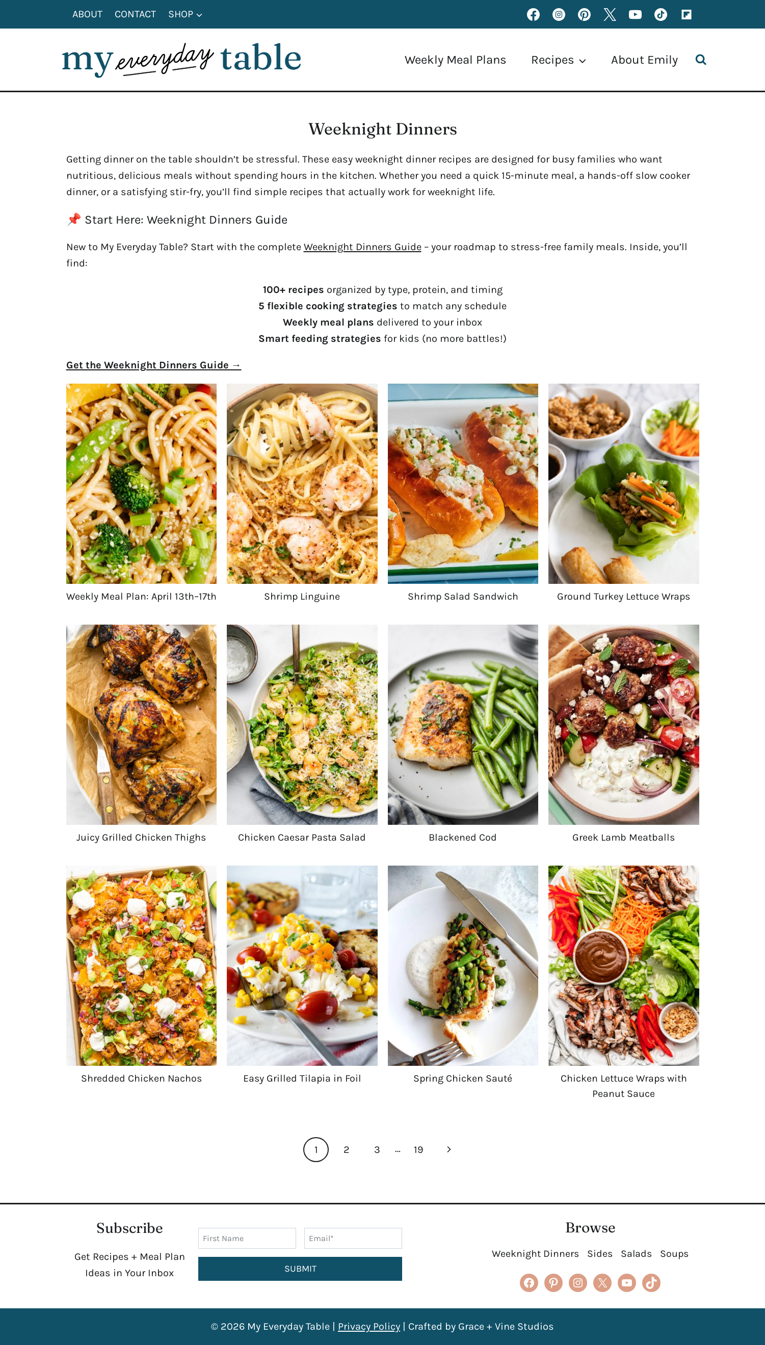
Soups (676, 1253)
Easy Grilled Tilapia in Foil (302, 1093)
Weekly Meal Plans (456, 59)
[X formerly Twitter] (610, 14)
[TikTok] (661, 14)
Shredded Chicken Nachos (141, 1093)
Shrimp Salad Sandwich (463, 596)
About (87, 14)
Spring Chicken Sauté (463, 1093)
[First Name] (247, 1238)
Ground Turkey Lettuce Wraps (623, 596)
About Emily (644, 59)
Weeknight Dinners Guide (362, 247)
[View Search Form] (703, 60)
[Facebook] (533, 14)
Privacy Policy (369, 1326)
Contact (135, 14)
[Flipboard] (686, 14)
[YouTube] (635, 14)
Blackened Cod (463, 852)
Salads (637, 1253)
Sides (600, 1253)
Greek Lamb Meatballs (624, 852)
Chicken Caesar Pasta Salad (302, 852)
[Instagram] (559, 14)
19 (419, 1165)
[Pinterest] (584, 14)
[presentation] (141, 484)
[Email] (353, 1238)
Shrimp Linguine (301, 596)
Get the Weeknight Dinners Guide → (154, 365)
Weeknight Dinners (534, 1253)
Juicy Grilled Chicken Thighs (141, 852)
